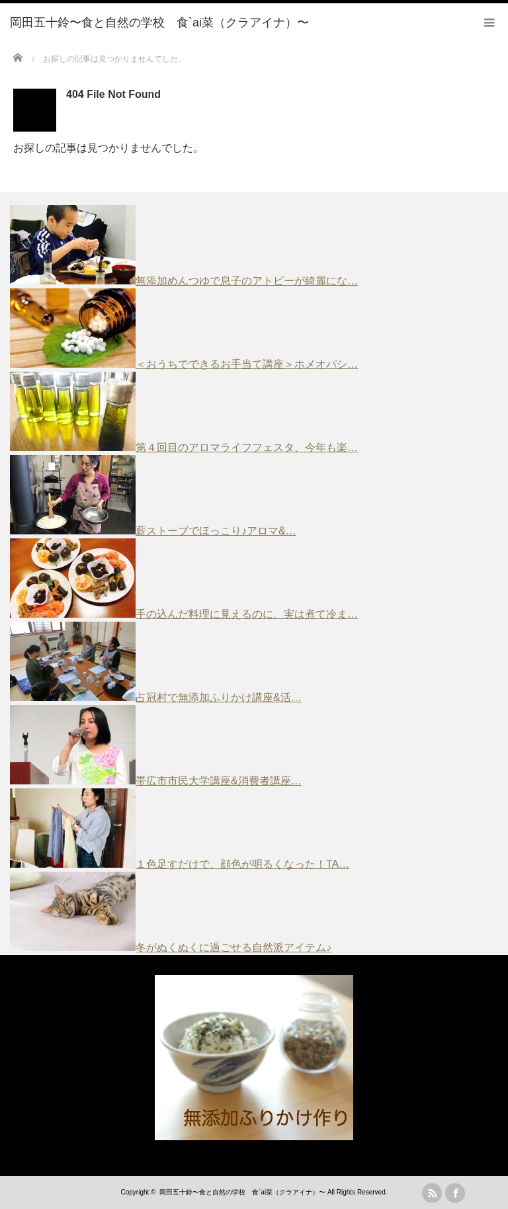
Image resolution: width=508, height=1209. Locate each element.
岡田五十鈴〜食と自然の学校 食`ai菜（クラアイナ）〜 (242, 1192)
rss (432, 1193)
